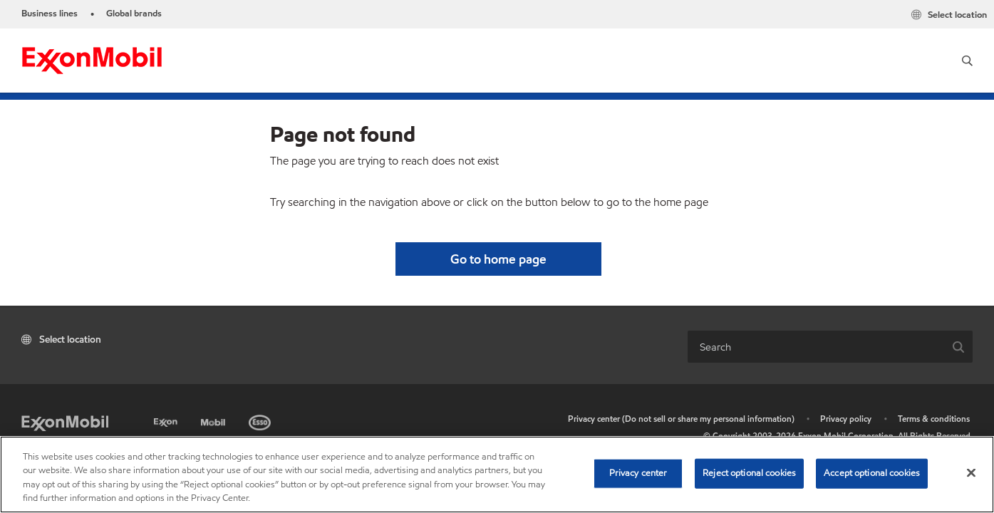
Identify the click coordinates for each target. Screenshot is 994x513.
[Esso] (261, 420)
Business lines (49, 13)
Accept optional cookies (872, 473)
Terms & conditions (934, 419)
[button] (967, 60)
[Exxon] (167, 420)
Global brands (134, 13)
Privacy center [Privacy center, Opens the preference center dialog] (638, 473)
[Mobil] (214, 420)
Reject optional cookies (749, 473)
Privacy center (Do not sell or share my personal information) (681, 419)
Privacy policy (845, 419)
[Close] (971, 472)
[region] (497, 474)
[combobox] (816, 347)
